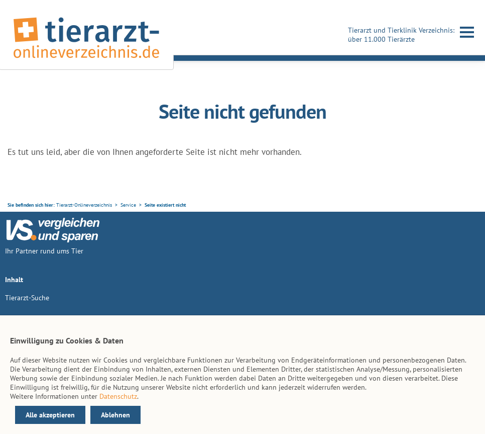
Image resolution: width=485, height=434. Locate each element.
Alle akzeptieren (50, 414)
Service (128, 205)
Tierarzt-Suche (27, 297)
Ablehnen (115, 414)
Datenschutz (118, 396)
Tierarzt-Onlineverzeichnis (84, 205)
